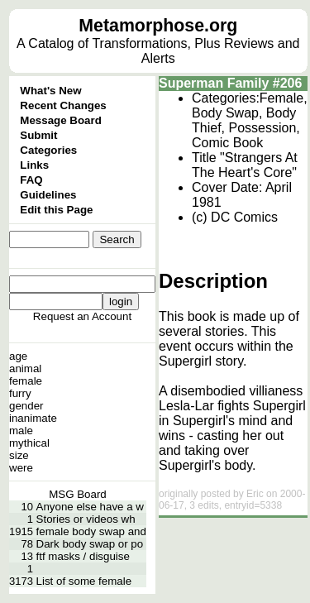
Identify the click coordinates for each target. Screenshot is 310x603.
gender (26, 406)
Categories (48, 150)
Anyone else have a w (90, 506)
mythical (29, 443)
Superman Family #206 (230, 83)
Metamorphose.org (158, 26)
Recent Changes (63, 105)
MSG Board (78, 494)
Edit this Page (56, 209)
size (19, 455)
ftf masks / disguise (83, 556)
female (25, 381)
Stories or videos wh (86, 519)
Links (34, 165)
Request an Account (82, 316)
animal (25, 368)
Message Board (61, 120)
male (21, 430)
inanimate (33, 418)
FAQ (31, 180)
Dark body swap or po (90, 544)
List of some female (84, 581)
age (18, 356)
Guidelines (48, 195)
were (21, 468)
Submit (38, 135)
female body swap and (91, 531)
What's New (50, 90)
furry (20, 393)
